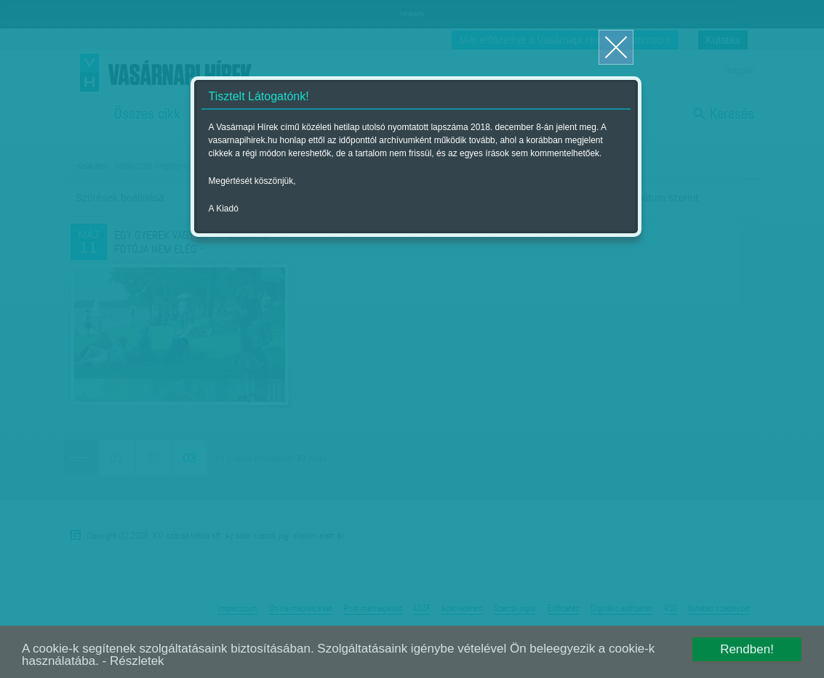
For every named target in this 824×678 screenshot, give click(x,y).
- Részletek (133, 661)
